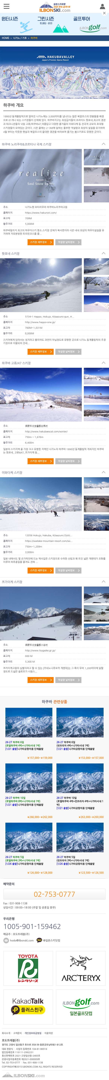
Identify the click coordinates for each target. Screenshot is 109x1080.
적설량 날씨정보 (66, 242)
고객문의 (17, 1033)
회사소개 (6, 1033)
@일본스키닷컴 (51, 940)
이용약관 (49, 1033)
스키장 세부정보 (38, 242)
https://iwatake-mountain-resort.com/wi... (48, 541)
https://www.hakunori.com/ (41, 213)
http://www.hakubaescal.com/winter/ (46, 431)
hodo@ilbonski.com (22, 940)
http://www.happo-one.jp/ (40, 322)
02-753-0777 (54, 894)
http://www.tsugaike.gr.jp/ (40, 650)
